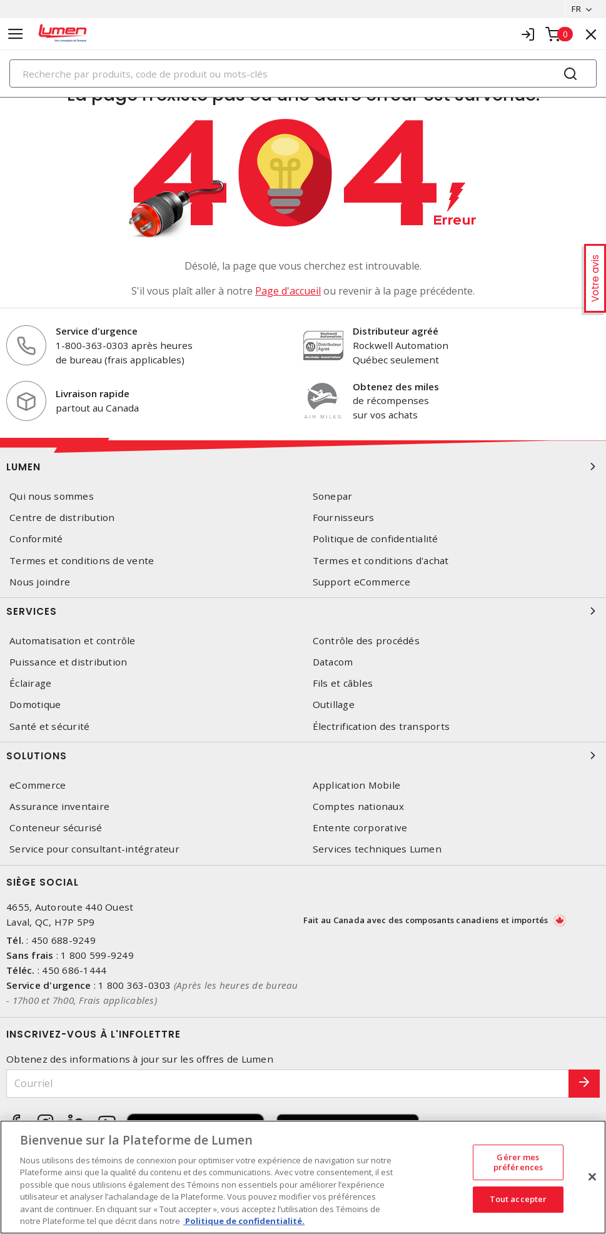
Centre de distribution (62, 517)
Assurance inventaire (59, 806)
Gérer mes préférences (518, 1162)
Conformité (36, 539)
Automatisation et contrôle (72, 641)
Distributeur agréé (395, 331)
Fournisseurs (344, 517)
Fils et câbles (343, 683)
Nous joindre (39, 582)
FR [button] (576, 8)
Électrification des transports (381, 726)
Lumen (303, 466)
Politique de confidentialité (375, 539)
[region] (303, 1177)
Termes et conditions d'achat (381, 561)
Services (303, 611)
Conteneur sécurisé (56, 828)
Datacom (333, 662)
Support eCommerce (361, 582)
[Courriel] (287, 1084)
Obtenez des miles (396, 386)
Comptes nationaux (358, 806)
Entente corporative (360, 828)
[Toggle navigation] (15, 34)
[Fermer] (592, 1176)
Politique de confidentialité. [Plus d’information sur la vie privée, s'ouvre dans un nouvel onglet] (244, 1220)
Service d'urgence (97, 331)
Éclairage (30, 683)
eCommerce (37, 785)
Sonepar (333, 496)
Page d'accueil (288, 291)
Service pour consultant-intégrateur (94, 849)
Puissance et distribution (68, 662)
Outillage (334, 705)
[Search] (303, 73)
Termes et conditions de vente (81, 561)
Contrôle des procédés (366, 641)
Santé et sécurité (49, 726)
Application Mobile (357, 785)
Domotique (35, 705)
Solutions (303, 755)
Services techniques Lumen (377, 849)
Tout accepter (518, 1199)
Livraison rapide (92, 393)
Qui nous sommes (51, 496)
